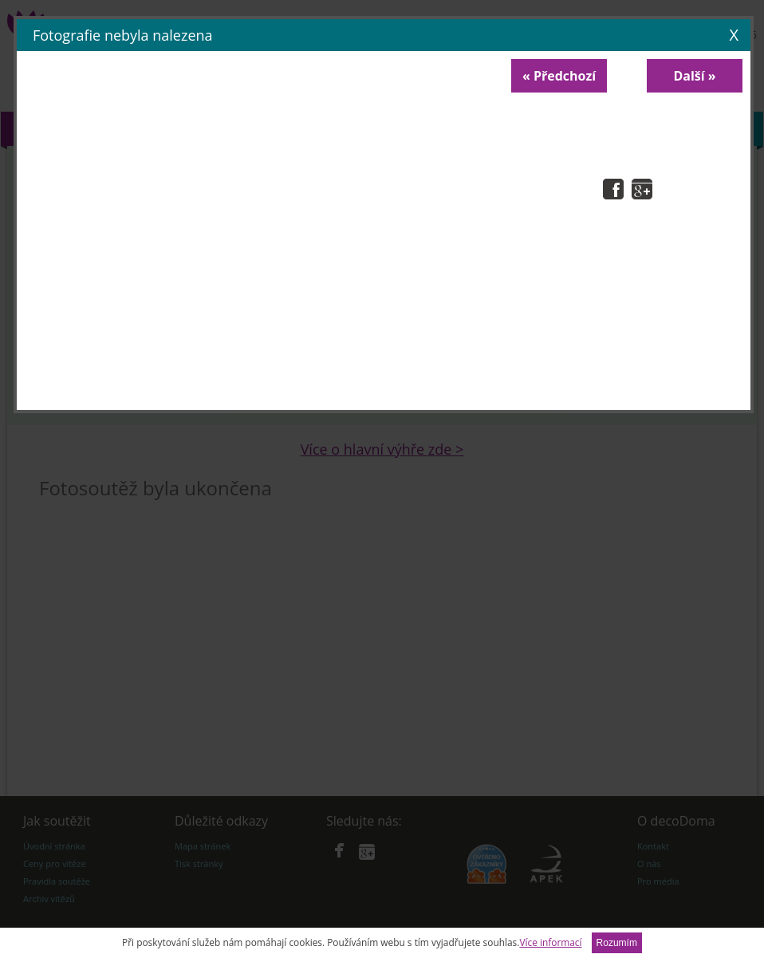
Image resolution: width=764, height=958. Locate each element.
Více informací (550, 942)
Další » (694, 76)
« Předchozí (559, 76)
